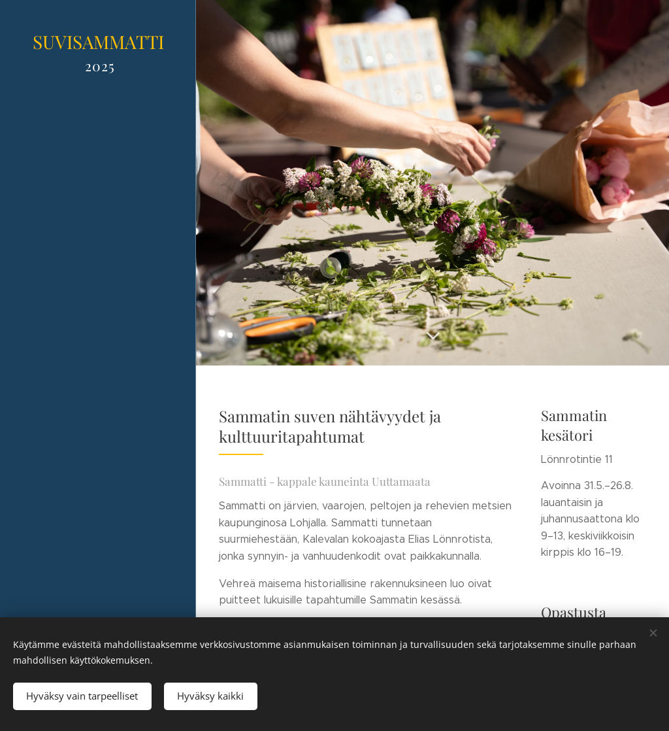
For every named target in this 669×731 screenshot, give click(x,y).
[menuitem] (98, 242)
